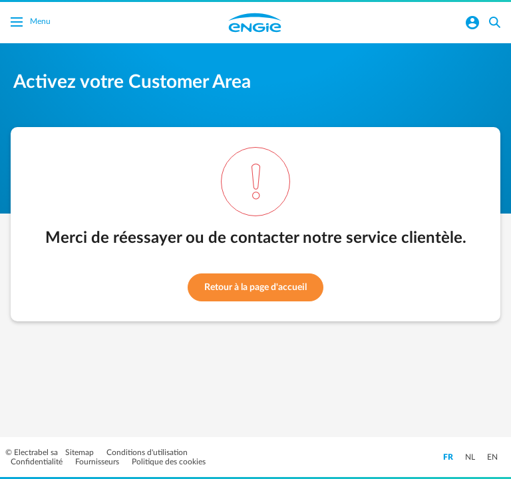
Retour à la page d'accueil (255, 287)
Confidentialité (38, 462)
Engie (255, 23)
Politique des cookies (169, 462)
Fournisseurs (98, 462)
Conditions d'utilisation (147, 452)
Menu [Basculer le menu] (31, 23)
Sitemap (80, 452)
